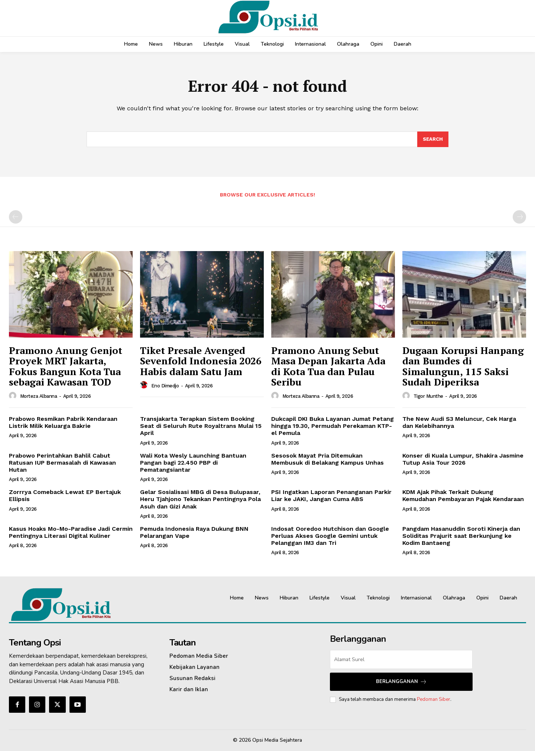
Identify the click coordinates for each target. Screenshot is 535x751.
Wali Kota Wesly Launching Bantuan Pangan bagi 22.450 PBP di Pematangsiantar (193, 462)
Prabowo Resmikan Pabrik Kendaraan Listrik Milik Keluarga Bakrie (63, 422)
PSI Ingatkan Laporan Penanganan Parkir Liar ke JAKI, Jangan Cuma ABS (331, 495)
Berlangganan (401, 681)
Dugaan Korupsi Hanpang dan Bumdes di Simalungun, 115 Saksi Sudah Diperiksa (463, 366)
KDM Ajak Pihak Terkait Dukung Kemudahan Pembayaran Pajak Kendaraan (463, 495)
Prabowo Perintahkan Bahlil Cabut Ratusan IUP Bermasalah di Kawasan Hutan (62, 462)
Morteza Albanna (38, 396)
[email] (401, 659)
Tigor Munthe (428, 396)
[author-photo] (14, 396)
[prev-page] (15, 217)
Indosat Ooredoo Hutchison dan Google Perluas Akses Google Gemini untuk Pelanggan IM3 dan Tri (330, 535)
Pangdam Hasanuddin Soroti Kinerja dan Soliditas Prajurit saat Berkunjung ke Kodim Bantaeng (461, 535)
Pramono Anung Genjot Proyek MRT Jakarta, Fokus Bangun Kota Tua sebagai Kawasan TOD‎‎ (65, 366)
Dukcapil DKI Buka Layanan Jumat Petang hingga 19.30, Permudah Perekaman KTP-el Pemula (332, 425)
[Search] (432, 139)
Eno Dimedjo (165, 385)
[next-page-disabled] (519, 217)
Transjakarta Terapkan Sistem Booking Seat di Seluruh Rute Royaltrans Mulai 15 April (201, 425)
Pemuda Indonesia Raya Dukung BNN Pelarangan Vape (194, 532)
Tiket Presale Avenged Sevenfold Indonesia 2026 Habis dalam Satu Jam (201, 361)
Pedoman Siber (433, 699)
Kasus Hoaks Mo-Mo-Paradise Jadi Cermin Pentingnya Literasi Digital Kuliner (71, 532)
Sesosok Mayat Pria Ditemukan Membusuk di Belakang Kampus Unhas (327, 459)
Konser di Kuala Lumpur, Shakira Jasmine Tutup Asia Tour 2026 (462, 459)
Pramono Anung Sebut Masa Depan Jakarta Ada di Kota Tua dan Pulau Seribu (328, 366)
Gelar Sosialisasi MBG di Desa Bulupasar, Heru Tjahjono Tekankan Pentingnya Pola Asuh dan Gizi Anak (200, 499)
